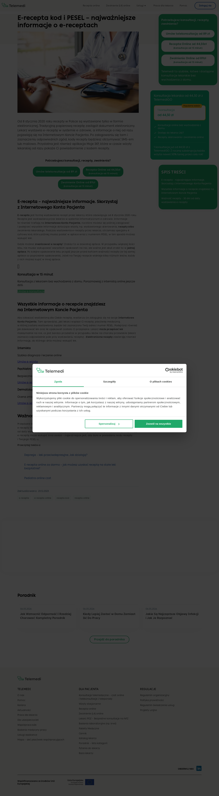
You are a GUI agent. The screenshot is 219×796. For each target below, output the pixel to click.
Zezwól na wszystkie (158, 423)
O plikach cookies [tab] (161, 381)
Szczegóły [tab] (109, 381)
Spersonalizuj (109, 423)
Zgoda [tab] (58, 381)
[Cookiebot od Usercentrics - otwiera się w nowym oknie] (168, 370)
